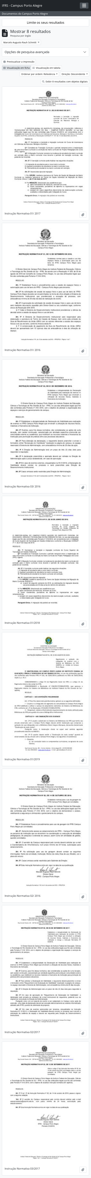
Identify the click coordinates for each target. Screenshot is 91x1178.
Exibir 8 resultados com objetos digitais (65, 81)
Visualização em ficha (16, 67)
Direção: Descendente (74, 74)
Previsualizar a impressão (18, 61)
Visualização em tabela (46, 67)
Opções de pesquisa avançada (27, 52)
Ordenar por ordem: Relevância (38, 74)
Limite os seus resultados (45, 22)
